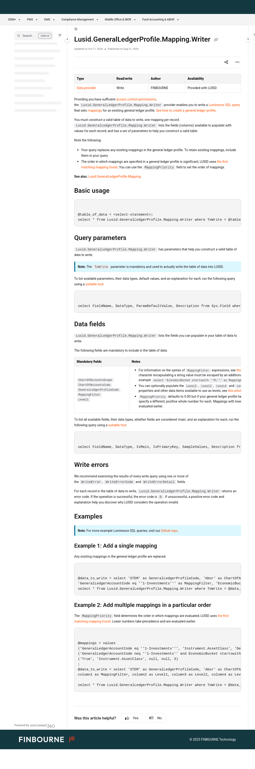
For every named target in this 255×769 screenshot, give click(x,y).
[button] (33, 35)
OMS (47, 19)
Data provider (86, 88)
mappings (95, 110)
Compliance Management (77, 19)
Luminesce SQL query (224, 105)
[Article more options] (237, 62)
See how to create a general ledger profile (186, 110)
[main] (157, 377)
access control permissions (136, 99)
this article (235, 391)
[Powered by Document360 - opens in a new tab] (34, 725)
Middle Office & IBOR (118, 19)
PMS (30, 19)
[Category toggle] (67, 39)
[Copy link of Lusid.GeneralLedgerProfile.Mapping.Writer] (216, 39)
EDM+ (12, 19)
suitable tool (94, 284)
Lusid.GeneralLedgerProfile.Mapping (114, 176)
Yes (132, 718)
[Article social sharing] (226, 62)
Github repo (169, 531)
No (155, 718)
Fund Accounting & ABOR (158, 19)
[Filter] (60, 35)
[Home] (75, 29)
